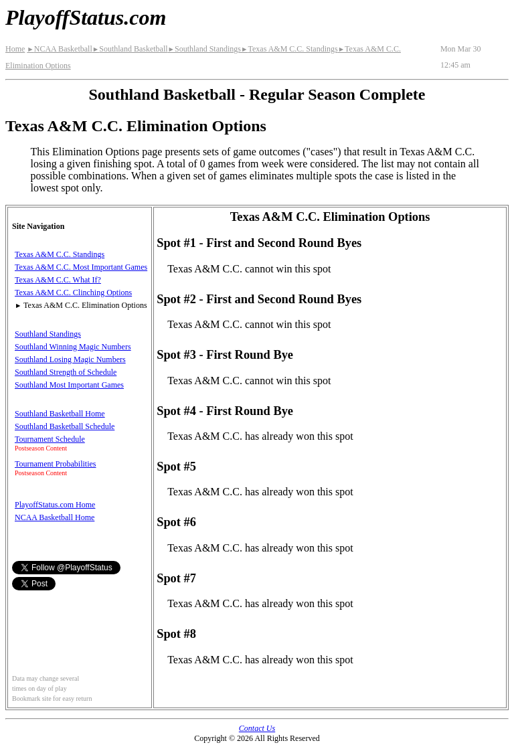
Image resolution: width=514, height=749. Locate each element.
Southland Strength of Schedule (65, 372)
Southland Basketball (130, 49)
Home (15, 49)
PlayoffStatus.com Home (55, 504)
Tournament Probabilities (55, 464)
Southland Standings (204, 49)
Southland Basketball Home (60, 413)
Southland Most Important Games (69, 385)
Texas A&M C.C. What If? (58, 279)
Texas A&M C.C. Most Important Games (81, 267)
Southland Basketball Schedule (64, 426)
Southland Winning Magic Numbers (73, 346)
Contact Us (257, 728)
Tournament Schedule (50, 439)
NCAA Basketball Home (54, 517)
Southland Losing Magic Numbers (70, 359)
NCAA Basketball (59, 49)
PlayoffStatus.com (85, 17)
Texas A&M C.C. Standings (289, 49)
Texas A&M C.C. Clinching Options (73, 292)
